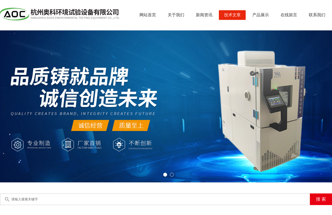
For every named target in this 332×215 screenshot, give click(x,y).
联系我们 (317, 15)
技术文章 (232, 15)
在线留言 (289, 15)
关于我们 (176, 15)
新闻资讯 (204, 15)
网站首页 (147, 15)
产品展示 (260, 15)
